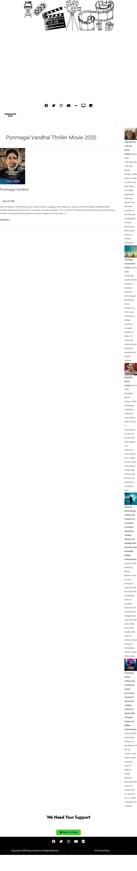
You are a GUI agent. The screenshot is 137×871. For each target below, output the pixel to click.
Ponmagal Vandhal (14, 189)
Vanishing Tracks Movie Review (130, 263)
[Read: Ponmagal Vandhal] (12, 166)
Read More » (5, 219)
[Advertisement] (68, 69)
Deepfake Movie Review (128, 381)
